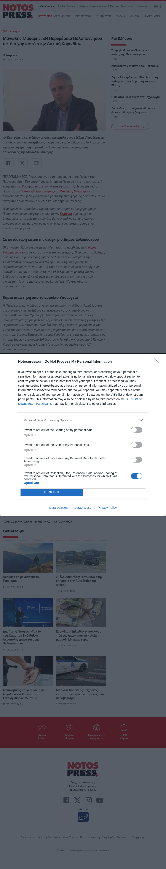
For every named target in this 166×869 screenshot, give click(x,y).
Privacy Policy (107, 507)
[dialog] (83, 434)
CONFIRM (52, 492)
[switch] (136, 430)
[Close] (157, 362)
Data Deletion (58, 507)
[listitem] (83, 420)
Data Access (82, 507)
